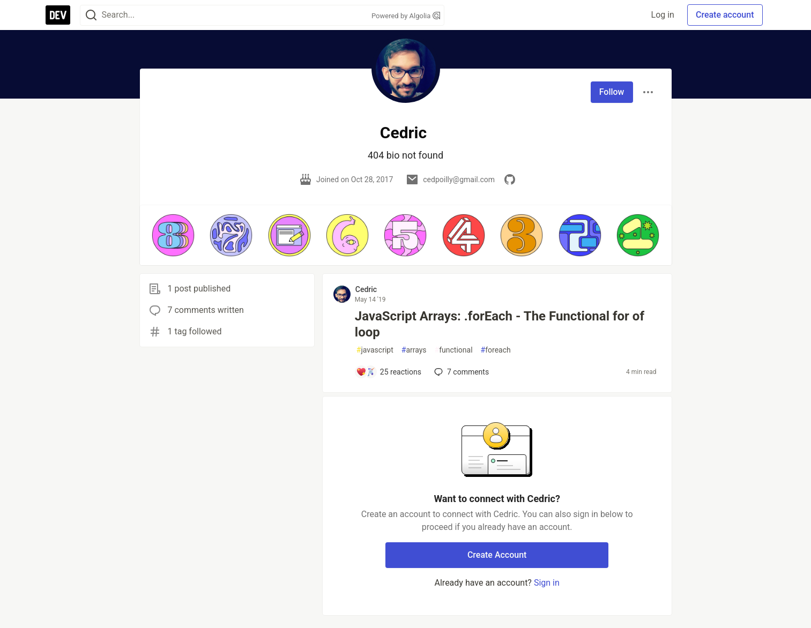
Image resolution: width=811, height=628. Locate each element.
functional (454, 350)
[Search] (91, 15)
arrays (414, 350)
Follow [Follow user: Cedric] (611, 92)
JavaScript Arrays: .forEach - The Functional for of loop (499, 324)
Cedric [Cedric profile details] (366, 289)
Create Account (497, 555)
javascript (374, 350)
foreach (496, 350)
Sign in (547, 583)
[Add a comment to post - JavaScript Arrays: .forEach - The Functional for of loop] (388, 372)
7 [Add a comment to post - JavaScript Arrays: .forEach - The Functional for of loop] (460, 371)
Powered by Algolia (405, 16)
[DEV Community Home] (57, 15)
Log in (662, 15)
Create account (725, 15)
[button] (173, 235)
